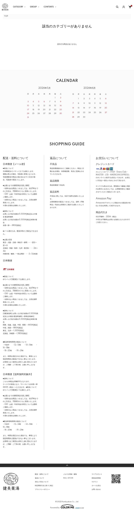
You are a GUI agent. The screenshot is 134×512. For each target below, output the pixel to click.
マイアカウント (97, 474)
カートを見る (96, 485)
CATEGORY (18, 7)
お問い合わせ (96, 489)
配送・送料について (41, 474)
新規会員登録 (96, 478)
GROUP (33, 7)
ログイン (95, 482)
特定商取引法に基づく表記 (44, 485)
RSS (64, 478)
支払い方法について (41, 482)
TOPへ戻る (67, 465)
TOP (6, 16)
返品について (39, 478)
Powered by (67, 506)
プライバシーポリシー (42, 489)
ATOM (70, 478)
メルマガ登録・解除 (70, 474)
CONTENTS (49, 7)
